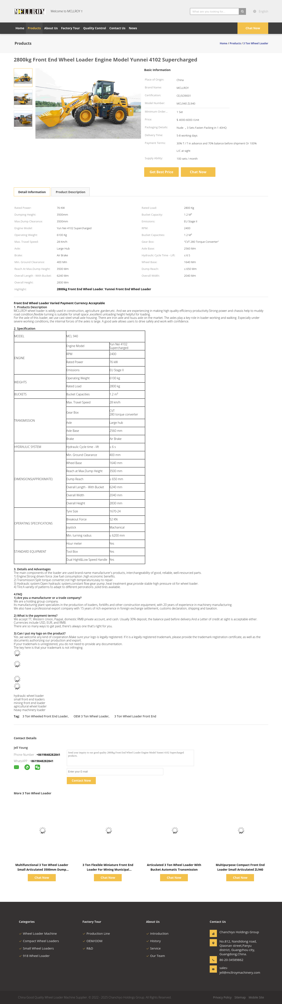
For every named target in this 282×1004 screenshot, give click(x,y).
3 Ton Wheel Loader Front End (135, 716)
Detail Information (32, 192)
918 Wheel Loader (34, 956)
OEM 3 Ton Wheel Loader (91, 716)
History (153, 941)
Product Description (70, 192)
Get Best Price (161, 172)
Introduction (157, 933)
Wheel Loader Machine (38, 933)
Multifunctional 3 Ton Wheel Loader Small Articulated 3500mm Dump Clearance (41, 869)
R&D (87, 948)
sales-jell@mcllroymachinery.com (232, 970)
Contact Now (81, 780)
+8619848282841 (48, 755)
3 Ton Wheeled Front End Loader (45, 716)
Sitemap (240, 997)
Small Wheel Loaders (36, 948)
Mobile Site (256, 997)
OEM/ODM (92, 941)
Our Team (155, 956)
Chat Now (253, 28)
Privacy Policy (222, 997)
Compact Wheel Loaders (39, 941)
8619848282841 (42, 761)
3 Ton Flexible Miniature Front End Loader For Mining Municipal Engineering (107, 869)
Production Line (96, 933)
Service (153, 948)
